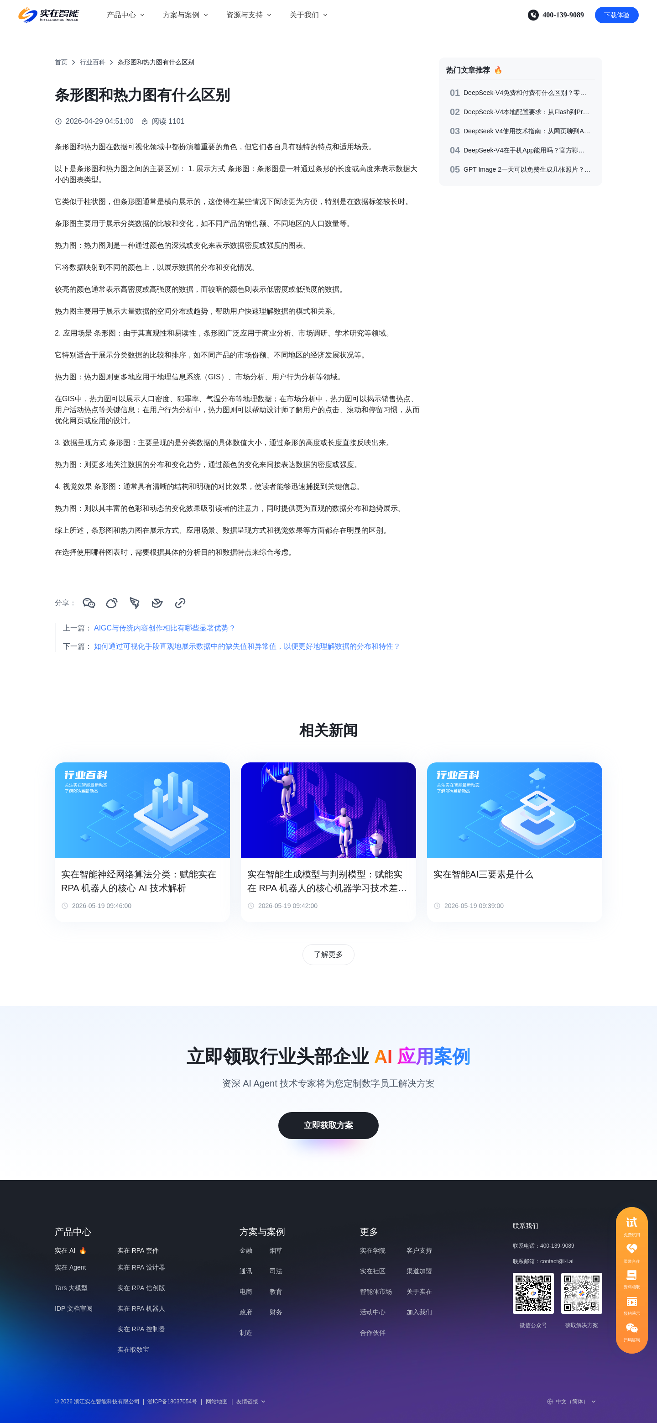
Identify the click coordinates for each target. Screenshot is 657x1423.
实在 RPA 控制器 (141, 1329)
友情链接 (251, 1401)
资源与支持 (244, 15)
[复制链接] (180, 603)
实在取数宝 (133, 1349)
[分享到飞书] (157, 603)
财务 (276, 1312)
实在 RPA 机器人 (141, 1308)
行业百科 (92, 62)
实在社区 (373, 1271)
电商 (246, 1291)
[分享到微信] (89, 603)
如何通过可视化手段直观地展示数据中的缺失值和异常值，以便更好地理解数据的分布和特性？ (247, 646)
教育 (276, 1291)
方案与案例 (181, 15)
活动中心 (373, 1312)
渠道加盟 (419, 1271)
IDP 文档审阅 (74, 1308)
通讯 (246, 1271)
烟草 (276, 1250)
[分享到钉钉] (134, 603)
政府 (246, 1312)
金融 (246, 1250)
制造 (246, 1332)
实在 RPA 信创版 (141, 1288)
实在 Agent (70, 1267)
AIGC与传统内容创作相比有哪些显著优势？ (165, 628)
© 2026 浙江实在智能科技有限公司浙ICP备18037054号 (126, 1401)
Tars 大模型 (71, 1288)
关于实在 (419, 1291)
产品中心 (121, 15)
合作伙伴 (373, 1332)
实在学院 (373, 1250)
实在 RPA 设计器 (141, 1267)
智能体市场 (376, 1291)
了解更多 (328, 954)
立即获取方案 (328, 1125)
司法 (276, 1271)
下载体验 (617, 15)
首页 (61, 62)
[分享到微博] (112, 603)
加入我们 (419, 1312)
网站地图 (217, 1401)
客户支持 (419, 1250)
